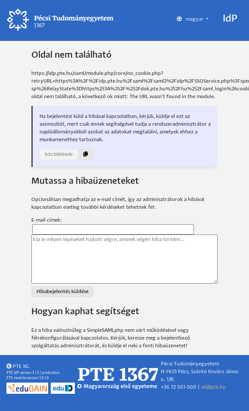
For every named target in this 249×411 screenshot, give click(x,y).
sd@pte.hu (213, 387)
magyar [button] (191, 19)
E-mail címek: (46, 220)
